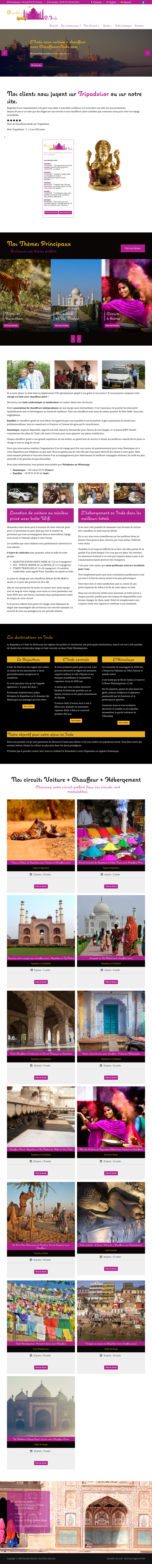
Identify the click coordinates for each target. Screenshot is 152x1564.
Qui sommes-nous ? (71, 25)
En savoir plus (36, 65)
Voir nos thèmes (133, 248)
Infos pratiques (123, 25)
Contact (139, 25)
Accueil (54, 25)
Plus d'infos (28, 706)
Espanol (126, 2)
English (111, 2)
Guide (107, 25)
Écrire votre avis (65, 212)
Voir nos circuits (11, 325)
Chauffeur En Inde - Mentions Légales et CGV (126, 1558)
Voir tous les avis (51, 212)
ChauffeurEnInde (30, 1558)
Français (96, 2)
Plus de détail (41, 886)
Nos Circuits (91, 25)
